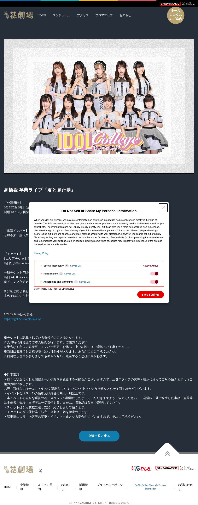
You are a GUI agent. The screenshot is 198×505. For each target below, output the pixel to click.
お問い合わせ (185, 487)
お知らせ (125, 15)
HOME (42, 15)
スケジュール (61, 15)
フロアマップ (104, 15)
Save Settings (151, 294)
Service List (75, 266)
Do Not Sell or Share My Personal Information (150, 487)
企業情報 (24, 487)
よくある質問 (45, 487)
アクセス (83, 15)
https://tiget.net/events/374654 (22, 319)
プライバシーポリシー (110, 487)
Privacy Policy (41, 253)
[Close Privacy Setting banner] (163, 207)
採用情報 (83, 487)
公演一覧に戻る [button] (99, 436)
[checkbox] (154, 273)
